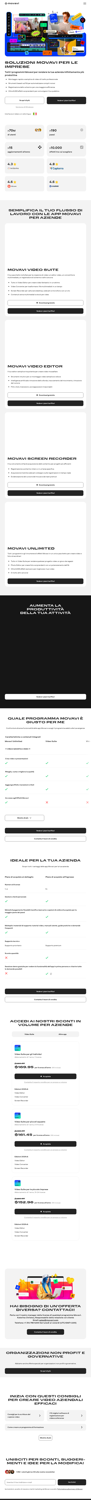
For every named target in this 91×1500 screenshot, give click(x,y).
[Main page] (12, 3)
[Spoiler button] (24, 818)
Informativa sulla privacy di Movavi (70, 1489)
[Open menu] (84, 3)
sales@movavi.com (48, 1320)
